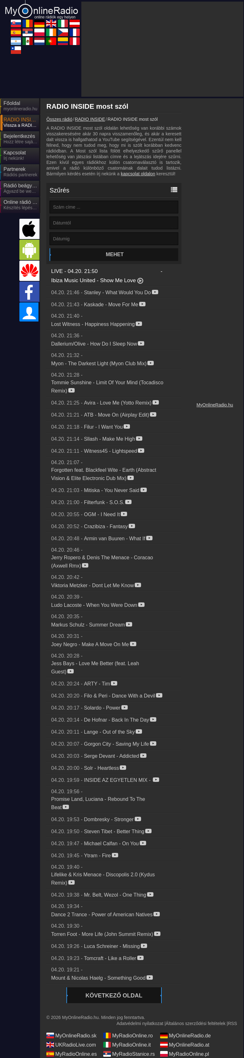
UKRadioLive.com (71, 1045)
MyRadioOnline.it (127, 1045)
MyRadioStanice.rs (129, 1054)
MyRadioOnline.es (71, 1054)
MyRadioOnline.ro (128, 1035)
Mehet (115, 254)
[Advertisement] (162, 49)
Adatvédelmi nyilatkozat (140, 1023)
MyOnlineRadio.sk (71, 1035)
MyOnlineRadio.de (185, 1035)
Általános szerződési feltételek (195, 1023)
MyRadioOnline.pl (184, 1054)
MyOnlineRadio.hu (214, 404)
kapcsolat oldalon (138, 173)
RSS (232, 1023)
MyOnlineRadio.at (184, 1045)
